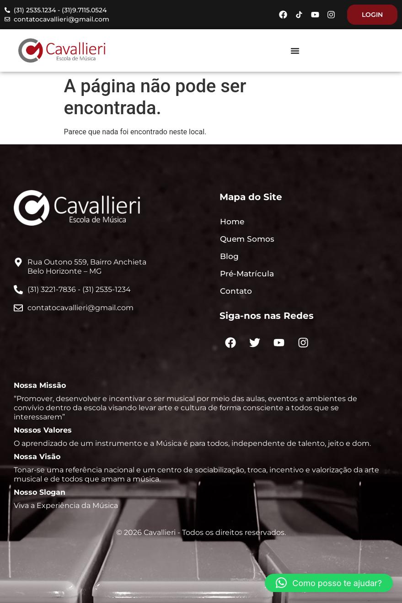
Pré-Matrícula (247, 273)
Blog (229, 256)
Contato (236, 291)
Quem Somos (247, 238)
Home (232, 221)
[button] (329, 583)
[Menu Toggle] (295, 50)
